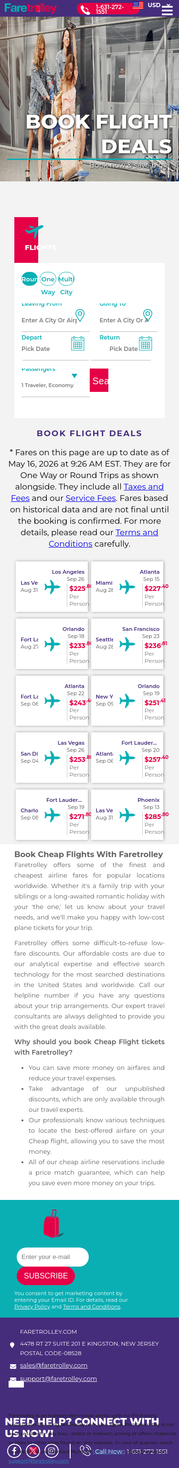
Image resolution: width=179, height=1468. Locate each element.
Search (101, 381)
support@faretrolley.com (58, 1379)
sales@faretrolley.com (54, 1365)
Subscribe (46, 1276)
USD (151, 5)
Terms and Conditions (91, 1306)
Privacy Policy (32, 1306)
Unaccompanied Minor (65, 406)
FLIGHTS (31, 238)
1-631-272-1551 (110, 9)
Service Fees (90, 498)
